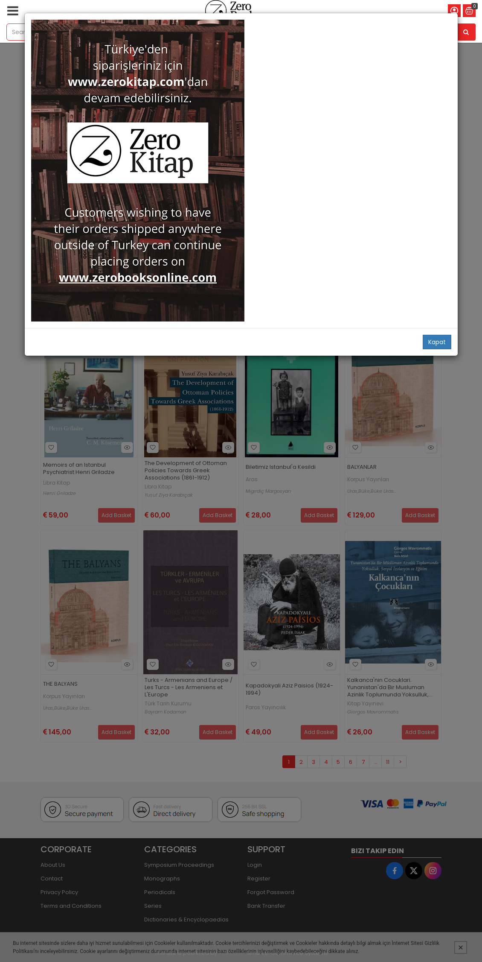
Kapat (437, 342)
